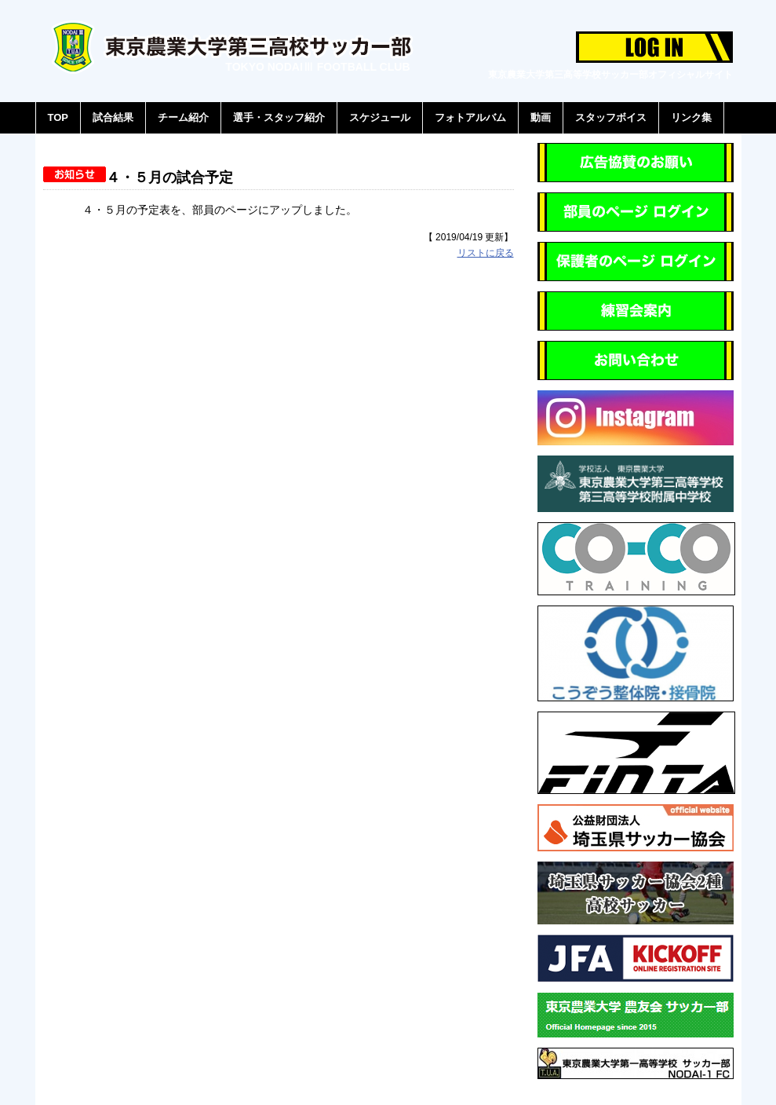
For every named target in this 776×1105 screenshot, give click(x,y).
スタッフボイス (611, 117)
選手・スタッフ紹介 (279, 117)
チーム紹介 (183, 117)
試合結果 (113, 117)
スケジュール (379, 117)
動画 (540, 117)
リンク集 (691, 117)
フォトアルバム (470, 117)
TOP (58, 117)
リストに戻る (485, 252)
